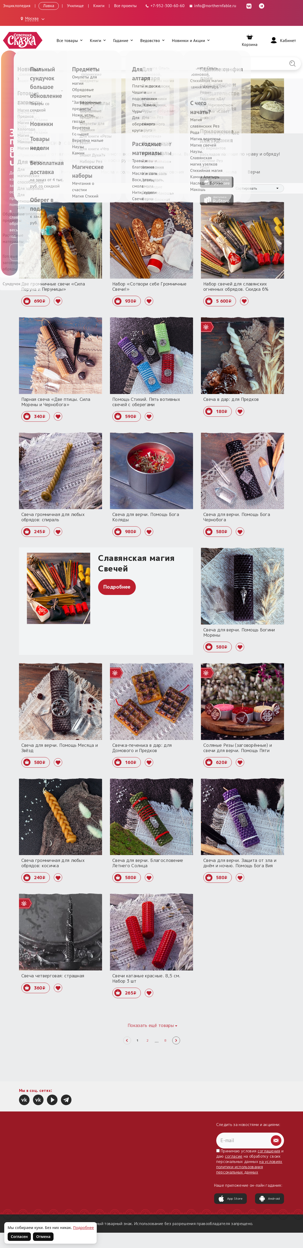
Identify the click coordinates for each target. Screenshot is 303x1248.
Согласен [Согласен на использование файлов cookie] (19, 1236)
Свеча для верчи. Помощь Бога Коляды (145, 517)
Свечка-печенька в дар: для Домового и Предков (142, 747)
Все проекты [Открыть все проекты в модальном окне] (125, 5)
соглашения (269, 1150)
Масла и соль (115, 172)
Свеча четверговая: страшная (52, 976)
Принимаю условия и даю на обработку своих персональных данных (250, 1161)
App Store (230, 1198)
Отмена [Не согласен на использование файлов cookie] (43, 1236)
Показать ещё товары (151, 1025)
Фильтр (33, 188)
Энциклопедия (16, 5)
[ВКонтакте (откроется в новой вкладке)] (248, 6)
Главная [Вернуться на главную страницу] (29, 83)
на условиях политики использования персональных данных (249, 1167)
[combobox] (257, 188)
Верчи (254, 172)
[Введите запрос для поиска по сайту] (129, 63)
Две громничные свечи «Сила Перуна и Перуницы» (53, 286)
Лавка (48, 5)
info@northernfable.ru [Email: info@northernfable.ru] (212, 5)
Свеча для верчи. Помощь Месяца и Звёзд (59, 747)
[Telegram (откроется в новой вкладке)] (261, 6)
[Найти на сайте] (292, 63)
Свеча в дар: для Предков (231, 399)
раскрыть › (153, 160)
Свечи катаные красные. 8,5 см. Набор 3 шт (146, 978)
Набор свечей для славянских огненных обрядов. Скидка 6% (236, 286)
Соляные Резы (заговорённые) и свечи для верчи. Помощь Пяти (237, 747)
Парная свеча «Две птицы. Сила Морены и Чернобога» (55, 401)
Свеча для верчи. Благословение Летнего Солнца (147, 863)
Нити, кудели (75, 172)
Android (269, 1198)
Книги (99, 5)
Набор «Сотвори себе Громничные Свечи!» (149, 286)
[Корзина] (250, 40)
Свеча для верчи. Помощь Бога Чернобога (236, 517)
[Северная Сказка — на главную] (23, 40)
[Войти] (282, 40)
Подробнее (117, 587)
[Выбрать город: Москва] (33, 18)
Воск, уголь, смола (216, 172)
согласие (234, 1156)
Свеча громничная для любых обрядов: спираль (53, 517)
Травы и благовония (162, 172)
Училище (75, 5)
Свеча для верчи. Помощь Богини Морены (239, 632)
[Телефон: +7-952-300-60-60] (165, 5)
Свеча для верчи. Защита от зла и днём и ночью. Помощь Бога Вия (239, 863)
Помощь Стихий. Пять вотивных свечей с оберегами (146, 401)
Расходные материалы (41, 90)
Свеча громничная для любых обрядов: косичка (53, 863)
